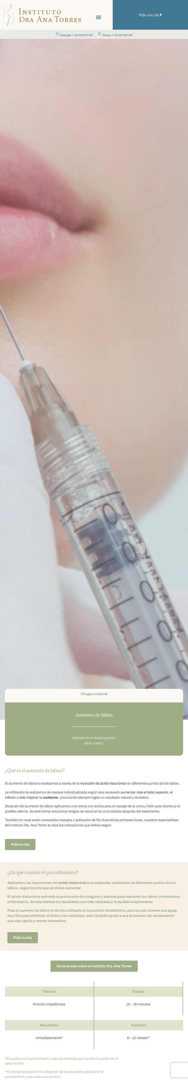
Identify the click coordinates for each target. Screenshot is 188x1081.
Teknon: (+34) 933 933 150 (117, 35)
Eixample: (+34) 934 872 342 (76, 35)
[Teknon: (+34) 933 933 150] (99, 33)
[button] (99, 17)
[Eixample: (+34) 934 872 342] (57, 33)
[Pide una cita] (161, 15)
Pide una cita (149, 15)
